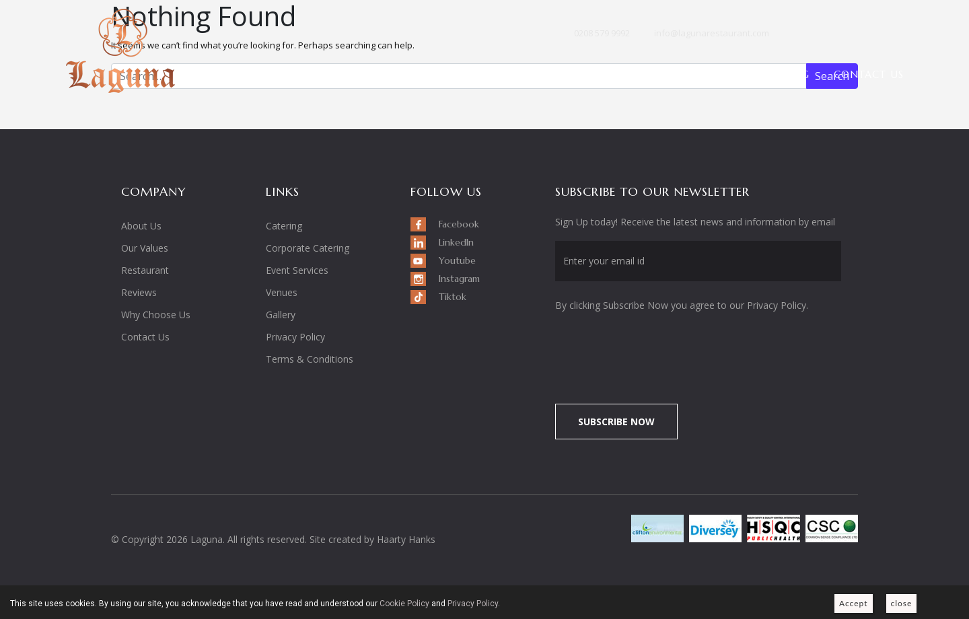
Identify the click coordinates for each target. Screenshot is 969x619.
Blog (795, 74)
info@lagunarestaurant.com (711, 33)
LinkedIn (824, 34)
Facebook (800, 34)
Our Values (144, 248)
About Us (432, 74)
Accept (853, 603)
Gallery (733, 74)
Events (599, 74)
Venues (665, 74)
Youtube (848, 34)
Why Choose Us (155, 314)
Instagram (873, 36)
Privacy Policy (295, 336)
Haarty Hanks (406, 539)
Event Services (297, 270)
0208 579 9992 (602, 33)
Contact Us (869, 74)
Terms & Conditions (309, 359)
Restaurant (520, 74)
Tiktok (897, 34)
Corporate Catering (307, 248)
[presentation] (667, 350)
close (901, 603)
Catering (284, 225)
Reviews (139, 292)
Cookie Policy (404, 603)
